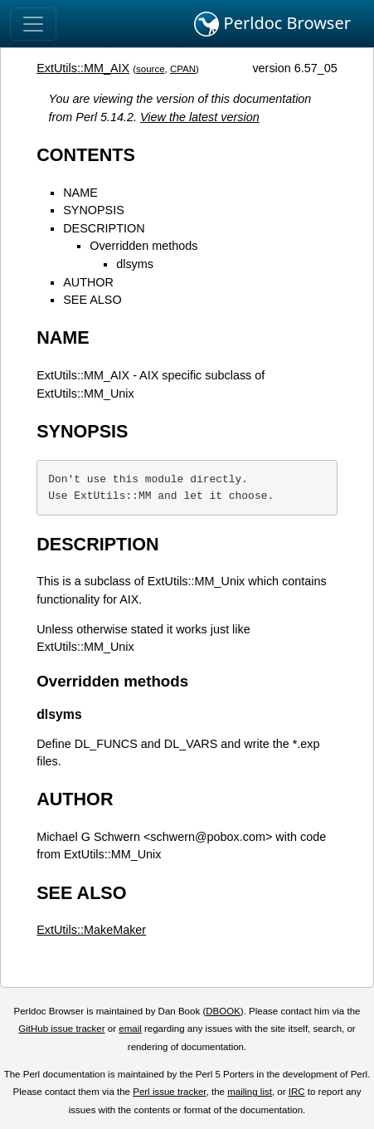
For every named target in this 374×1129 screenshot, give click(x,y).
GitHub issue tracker (61, 1029)
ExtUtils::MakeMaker (91, 929)
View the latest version (200, 117)
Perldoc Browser (272, 24)
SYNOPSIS (93, 210)
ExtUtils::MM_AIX (82, 68)
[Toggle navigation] (33, 24)
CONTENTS (85, 154)
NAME (80, 192)
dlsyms (134, 264)
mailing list (249, 1092)
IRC (297, 1092)
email (130, 1029)
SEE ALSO (92, 299)
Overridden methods (143, 245)
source (150, 69)
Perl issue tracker (169, 1092)
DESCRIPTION (103, 228)
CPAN (183, 69)
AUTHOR (88, 282)
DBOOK (223, 1011)
